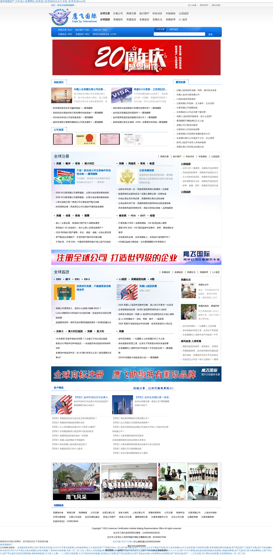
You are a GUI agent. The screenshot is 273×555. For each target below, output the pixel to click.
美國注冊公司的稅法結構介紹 (190, 147)
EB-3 (87, 279)
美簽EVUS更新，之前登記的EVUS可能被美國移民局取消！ (166, 89)
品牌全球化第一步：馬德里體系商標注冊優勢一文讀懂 (143, 189)
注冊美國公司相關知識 (187, 107)
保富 (68, 215)
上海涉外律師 (210, 512)
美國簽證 (131, 19)
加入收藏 (192, 5)
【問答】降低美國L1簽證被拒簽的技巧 (69, 444)
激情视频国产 (6, 544)
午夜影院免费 (202, 547)
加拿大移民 (123, 512)
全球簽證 (105, 19)
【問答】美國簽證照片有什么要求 (67, 448)
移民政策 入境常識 (191, 341)
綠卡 (67, 279)
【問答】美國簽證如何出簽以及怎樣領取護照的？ (74, 418)
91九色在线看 (172, 547)
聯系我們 (204, 5)
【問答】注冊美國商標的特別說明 (127, 435)
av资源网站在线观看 (159, 553)
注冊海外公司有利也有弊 (188, 129)
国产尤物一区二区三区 (130, 550)
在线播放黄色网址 (25, 547)
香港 (77, 163)
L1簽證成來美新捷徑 (186, 99)
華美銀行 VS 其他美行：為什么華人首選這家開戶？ (80, 228)
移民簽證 (174, 29)
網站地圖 (216, 5)
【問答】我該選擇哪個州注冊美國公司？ (131, 418)
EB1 (77, 279)
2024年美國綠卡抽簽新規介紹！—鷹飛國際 (138, 357)
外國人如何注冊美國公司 (188, 94)
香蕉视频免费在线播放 (220, 547)
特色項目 (157, 13)
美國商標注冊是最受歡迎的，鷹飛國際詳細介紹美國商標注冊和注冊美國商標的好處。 (156, 179)
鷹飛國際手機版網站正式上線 (190, 121)
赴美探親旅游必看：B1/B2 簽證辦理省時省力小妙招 (142, 309)
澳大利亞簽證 (75, 331)
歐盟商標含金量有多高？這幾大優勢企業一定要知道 (142, 194)
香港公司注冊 (125, 517)
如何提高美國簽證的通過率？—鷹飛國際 (132, 113)
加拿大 (60, 331)
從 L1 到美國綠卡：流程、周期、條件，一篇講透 (141, 319)
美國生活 (157, 19)
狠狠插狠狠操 (38, 553)
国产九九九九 (141, 547)
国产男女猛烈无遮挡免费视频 (16, 553)
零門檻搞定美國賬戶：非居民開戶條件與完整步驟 (79, 237)
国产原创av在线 (141, 553)
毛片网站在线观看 (210, 553)
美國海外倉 (58, 512)
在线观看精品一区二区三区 (232, 553)
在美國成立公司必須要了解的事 (191, 112)
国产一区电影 (148, 550)
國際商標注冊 (141, 517)
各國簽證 (144, 19)
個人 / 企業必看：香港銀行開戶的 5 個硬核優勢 (77, 223)
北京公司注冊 (177, 517)
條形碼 (122, 215)
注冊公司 (118, 13)
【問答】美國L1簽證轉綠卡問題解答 (68, 440)
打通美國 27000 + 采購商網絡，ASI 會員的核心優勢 (142, 223)
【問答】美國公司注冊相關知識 (126, 448)
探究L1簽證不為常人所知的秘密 (191, 142)
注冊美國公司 (194, 512)
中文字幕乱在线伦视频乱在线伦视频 (31, 550)
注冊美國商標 (146, 170)
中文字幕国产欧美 (156, 547)
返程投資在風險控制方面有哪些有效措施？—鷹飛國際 (78, 113)
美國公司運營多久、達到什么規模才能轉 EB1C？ (79, 308)
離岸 (68, 163)
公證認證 (184, 13)
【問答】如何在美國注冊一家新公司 (154, 397)
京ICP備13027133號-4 (123, 541)
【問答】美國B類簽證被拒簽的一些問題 (69, 435)
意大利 (100, 331)
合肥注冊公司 (108, 512)
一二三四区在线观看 (68, 553)
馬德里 (132, 163)
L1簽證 (123, 279)
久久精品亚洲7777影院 (99, 547)
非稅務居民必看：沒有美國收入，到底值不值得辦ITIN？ (144, 237)
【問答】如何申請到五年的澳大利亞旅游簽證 (98, 397)
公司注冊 (160, 29)
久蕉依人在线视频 (92, 550)
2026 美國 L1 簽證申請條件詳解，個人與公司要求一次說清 (145, 305)
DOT (143, 215)
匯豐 (86, 215)
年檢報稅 (171, 13)
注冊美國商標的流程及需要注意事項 (129, 440)
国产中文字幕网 (187, 550)
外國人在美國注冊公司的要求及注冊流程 (96, 89)
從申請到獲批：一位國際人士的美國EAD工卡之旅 (141, 339)
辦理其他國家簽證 (101, 34)
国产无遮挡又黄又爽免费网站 (248, 550)
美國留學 (171, 19)
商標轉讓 (83, 512)
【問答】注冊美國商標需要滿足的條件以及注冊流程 (136, 444)
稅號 (152, 215)
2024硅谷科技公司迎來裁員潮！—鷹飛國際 (73, 117)
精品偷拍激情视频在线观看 (208, 550)
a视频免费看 (227, 550)
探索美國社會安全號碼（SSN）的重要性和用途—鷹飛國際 (140, 122)
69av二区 (115, 547)
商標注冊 (131, 13)
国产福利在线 (176, 553)
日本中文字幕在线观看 (63, 547)
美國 (58, 163)
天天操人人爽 (51, 553)
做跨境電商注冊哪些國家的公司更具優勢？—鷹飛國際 (78, 122)
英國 (89, 331)
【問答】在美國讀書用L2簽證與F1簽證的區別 (72, 431)
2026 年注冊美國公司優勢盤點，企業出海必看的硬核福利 (82, 192)
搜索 (210, 34)
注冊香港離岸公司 (159, 517)
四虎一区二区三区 (75, 550)
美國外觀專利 (154, 512)
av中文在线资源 (187, 547)
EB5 (58, 279)
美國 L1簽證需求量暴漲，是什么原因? (194, 116)
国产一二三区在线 (192, 553)
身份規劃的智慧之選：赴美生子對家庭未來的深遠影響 (143, 343)
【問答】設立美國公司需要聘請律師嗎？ (131, 422)
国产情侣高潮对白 (124, 553)
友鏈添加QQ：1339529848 (65, 521)
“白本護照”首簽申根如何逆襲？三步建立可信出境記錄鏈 (81, 339)
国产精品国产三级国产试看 (244, 547)
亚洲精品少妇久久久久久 (167, 550)
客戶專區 (59, 387)
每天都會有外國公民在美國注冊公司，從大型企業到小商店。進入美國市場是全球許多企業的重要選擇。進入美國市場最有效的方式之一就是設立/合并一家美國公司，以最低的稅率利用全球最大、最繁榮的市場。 (79, 101)
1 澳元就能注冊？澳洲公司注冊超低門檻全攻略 (77, 202)
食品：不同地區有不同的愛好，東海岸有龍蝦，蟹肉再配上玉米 (208, 294)
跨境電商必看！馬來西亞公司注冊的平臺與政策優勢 (80, 206)
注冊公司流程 (75, 517)
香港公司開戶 (109, 517)
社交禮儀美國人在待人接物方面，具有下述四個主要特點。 (208, 315)
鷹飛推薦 (180, 82)
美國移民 (118, 19)
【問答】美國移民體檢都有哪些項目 (68, 422)
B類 (152, 279)
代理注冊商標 (59, 517)
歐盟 (152, 163)
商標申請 (180, 512)
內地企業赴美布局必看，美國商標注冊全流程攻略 (141, 198)
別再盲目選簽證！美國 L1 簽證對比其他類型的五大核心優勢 (146, 314)
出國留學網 (192, 517)
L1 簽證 (183, 19)
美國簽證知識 (138, 279)
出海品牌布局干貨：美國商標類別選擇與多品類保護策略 (144, 203)
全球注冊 (105, 13)
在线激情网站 (81, 547)
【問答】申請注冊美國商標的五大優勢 (130, 453)
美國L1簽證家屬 (148, 286)
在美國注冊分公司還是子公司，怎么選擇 (195, 138)
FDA (133, 215)
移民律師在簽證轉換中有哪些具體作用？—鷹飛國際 (137, 108)
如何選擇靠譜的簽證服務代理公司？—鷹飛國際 (135, 117)
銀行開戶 (144, 13)
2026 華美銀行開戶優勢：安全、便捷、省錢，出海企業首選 (83, 232)
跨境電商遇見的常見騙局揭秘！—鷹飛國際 (73, 108)
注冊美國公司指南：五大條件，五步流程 (195, 103)
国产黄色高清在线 (43, 547)
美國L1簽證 (144, 290)
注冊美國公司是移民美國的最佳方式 (193, 134)
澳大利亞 (89, 163)
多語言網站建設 (92, 517)
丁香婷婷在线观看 (57, 550)
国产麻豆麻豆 (127, 547)
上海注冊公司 (138, 512)
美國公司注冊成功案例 (187, 125)
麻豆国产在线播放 (110, 550)
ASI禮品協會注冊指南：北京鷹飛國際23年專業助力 (142, 242)
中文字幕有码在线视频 (89, 553)
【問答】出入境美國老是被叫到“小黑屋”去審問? (73, 427)
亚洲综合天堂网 (108, 553)
